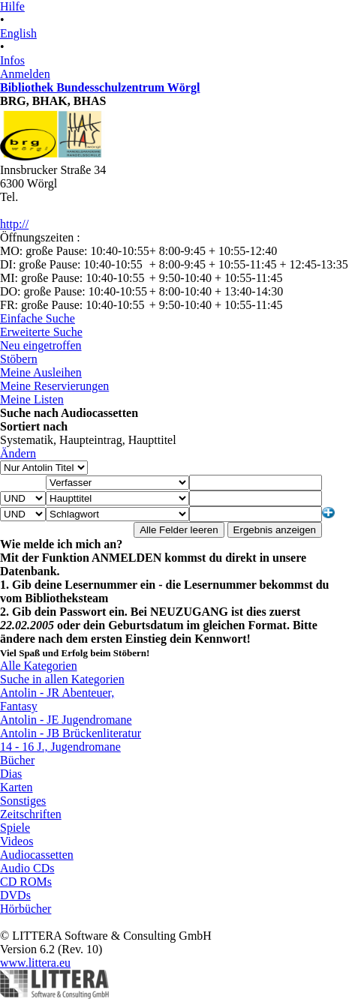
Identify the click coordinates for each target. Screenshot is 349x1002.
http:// (14, 224)
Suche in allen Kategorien (62, 679)
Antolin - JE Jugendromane (66, 719)
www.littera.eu (35, 962)
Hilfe (12, 6)
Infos (12, 60)
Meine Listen (32, 399)
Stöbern (19, 358)
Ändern (18, 453)
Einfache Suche (37, 318)
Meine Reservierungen (54, 386)
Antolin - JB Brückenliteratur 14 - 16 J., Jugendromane (70, 740)
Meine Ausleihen (41, 372)
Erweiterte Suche (41, 332)
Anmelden (25, 74)
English (18, 33)
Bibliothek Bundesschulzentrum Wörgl (100, 87)
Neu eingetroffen (41, 345)
